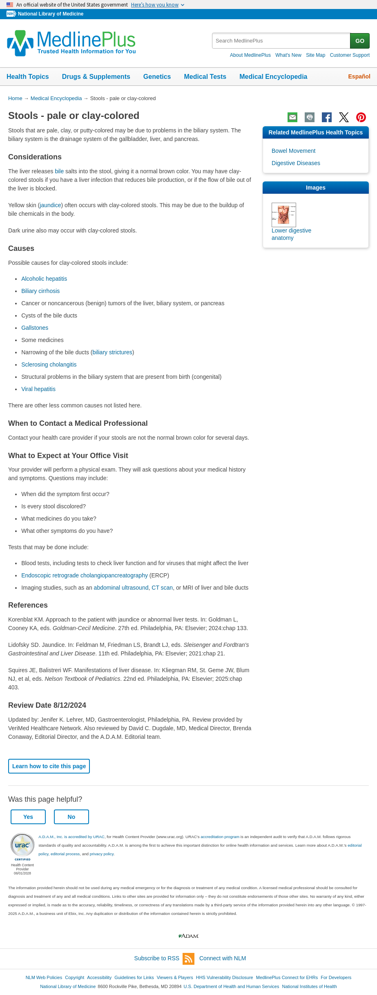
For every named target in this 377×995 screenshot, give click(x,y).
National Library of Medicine (50, 14)
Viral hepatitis (38, 389)
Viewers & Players (175, 977)
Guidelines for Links (134, 977)
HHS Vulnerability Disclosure (224, 977)
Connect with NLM (222, 958)
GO (359, 41)
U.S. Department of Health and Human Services (231, 986)
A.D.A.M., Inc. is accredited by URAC (71, 836)
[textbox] (281, 41)
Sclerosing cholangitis (48, 364)
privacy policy (102, 854)
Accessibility (99, 977)
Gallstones (34, 327)
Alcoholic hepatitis (44, 278)
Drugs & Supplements (96, 76)
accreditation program (220, 836)
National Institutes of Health (309, 986)
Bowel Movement (293, 151)
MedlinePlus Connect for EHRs (287, 977)
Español (359, 76)
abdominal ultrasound (121, 587)
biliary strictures (112, 352)
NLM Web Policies (44, 977)
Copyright (74, 977)
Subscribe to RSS (164, 959)
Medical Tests (205, 76)
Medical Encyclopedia (273, 76)
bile (59, 171)
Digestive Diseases (296, 163)
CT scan (162, 587)
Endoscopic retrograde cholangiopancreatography (84, 575)
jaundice (50, 205)
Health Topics (28, 76)
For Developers (336, 977)
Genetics (157, 76)
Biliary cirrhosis (40, 291)
